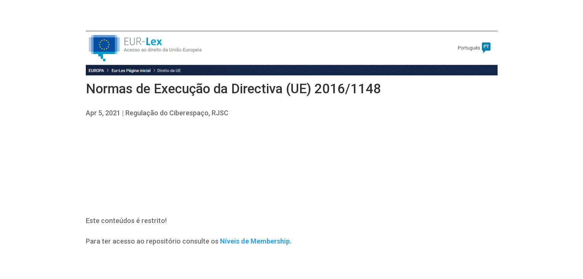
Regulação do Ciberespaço (167, 113)
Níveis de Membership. (256, 241)
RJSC (220, 113)
